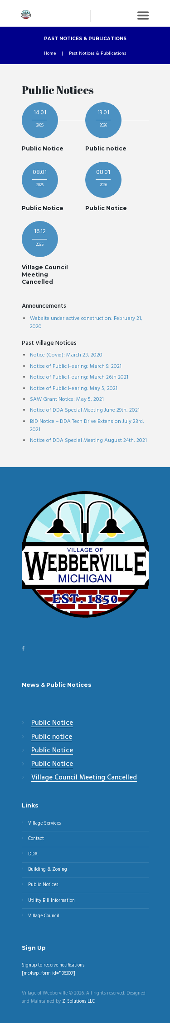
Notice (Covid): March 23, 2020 (66, 355)
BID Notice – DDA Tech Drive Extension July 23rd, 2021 (87, 425)
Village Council (43, 916)
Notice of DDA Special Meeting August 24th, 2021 (88, 440)
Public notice (105, 148)
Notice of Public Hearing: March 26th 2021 (79, 377)
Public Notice (42, 148)
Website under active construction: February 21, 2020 (86, 322)
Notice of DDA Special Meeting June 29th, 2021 (85, 410)
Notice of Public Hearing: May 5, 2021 (73, 388)
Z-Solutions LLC (78, 1001)
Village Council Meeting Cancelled (45, 274)
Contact (36, 839)
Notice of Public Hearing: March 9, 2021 (75, 366)
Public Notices (43, 885)
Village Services (44, 823)
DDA (33, 854)
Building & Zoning (47, 869)
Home (50, 54)
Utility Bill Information (51, 901)
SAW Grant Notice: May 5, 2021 (67, 399)
